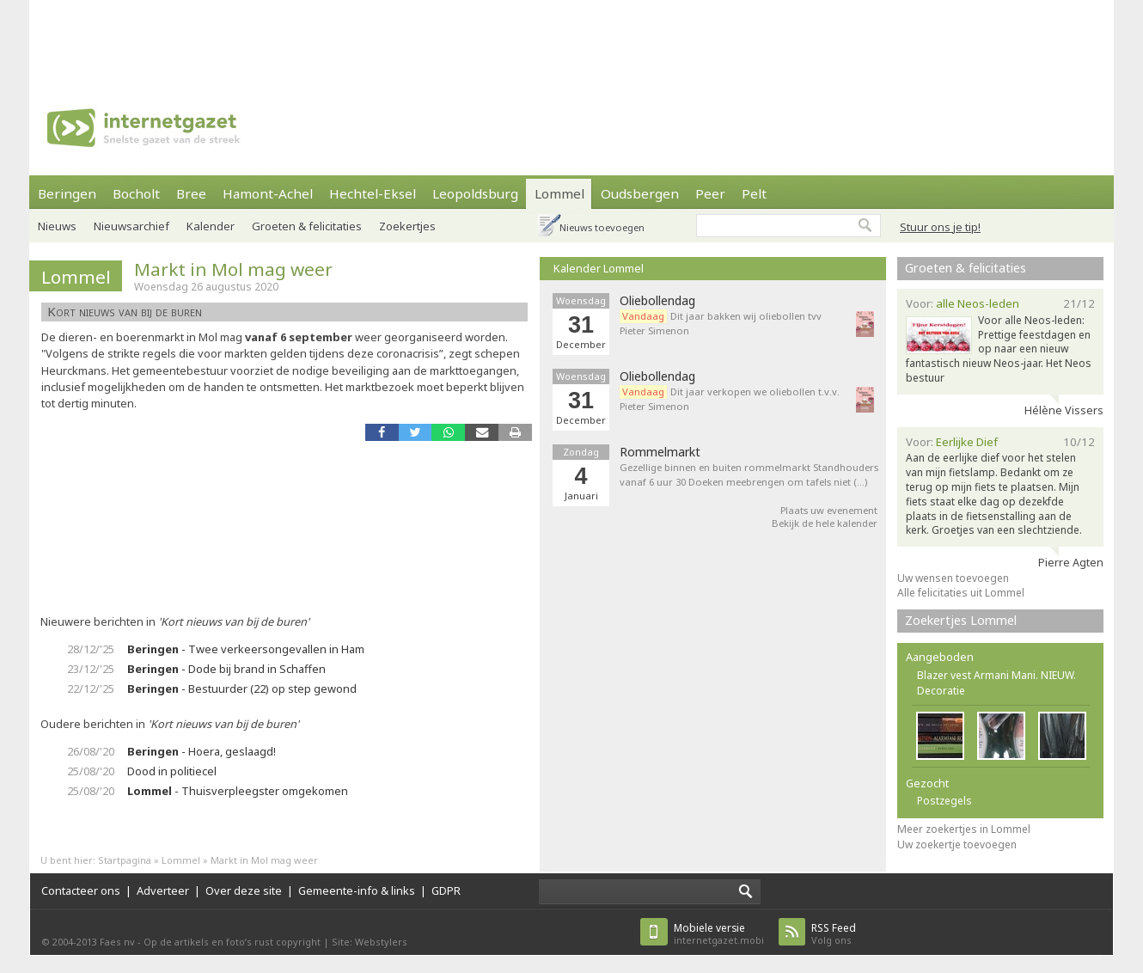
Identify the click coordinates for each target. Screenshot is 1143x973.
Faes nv (117, 941)
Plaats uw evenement (828, 510)
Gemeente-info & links (356, 890)
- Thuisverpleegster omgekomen (237, 791)
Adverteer (163, 890)
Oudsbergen (640, 193)
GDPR (446, 890)
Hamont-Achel (268, 193)
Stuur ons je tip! (940, 227)
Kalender (210, 226)
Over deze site (243, 890)
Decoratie (941, 690)
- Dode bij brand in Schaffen (226, 668)
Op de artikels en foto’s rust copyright (232, 941)
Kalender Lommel (598, 268)
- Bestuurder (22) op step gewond (242, 688)
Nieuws (57, 226)
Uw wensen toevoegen (953, 578)
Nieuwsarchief (131, 226)
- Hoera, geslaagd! (201, 751)
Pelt (754, 193)
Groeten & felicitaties (307, 226)
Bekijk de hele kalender (824, 523)
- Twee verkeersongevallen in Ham (245, 649)
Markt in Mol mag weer (233, 269)
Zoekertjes (407, 226)
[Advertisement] (571, 38)
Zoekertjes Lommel (961, 620)
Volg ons (833, 933)
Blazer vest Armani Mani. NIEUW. (996, 675)
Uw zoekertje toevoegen (957, 844)
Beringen (67, 193)
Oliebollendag (657, 301)
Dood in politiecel (172, 771)
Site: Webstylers (369, 941)
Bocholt (136, 193)
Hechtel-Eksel (372, 193)
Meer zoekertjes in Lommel (963, 829)
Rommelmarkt (660, 452)
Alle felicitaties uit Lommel (960, 592)
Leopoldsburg (475, 193)
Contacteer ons (80, 890)
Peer (710, 193)
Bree (191, 193)
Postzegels (944, 800)
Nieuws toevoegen (602, 227)
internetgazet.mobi (719, 933)
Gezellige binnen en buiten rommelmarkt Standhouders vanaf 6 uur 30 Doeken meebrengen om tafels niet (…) (749, 474)
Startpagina (124, 860)
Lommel (559, 193)
